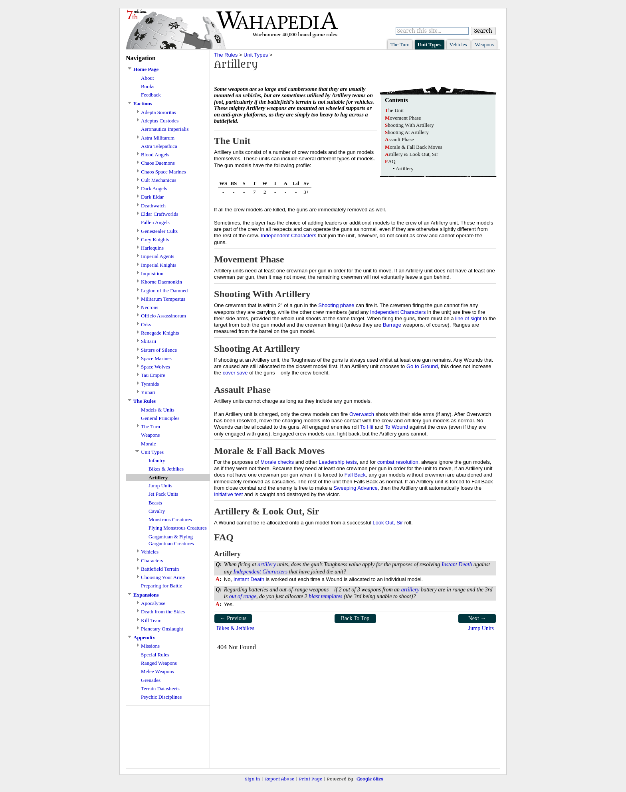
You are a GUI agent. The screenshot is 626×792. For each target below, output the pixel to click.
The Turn (400, 44)
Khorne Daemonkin (161, 282)
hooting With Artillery (409, 125)
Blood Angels (155, 155)
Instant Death (457, 564)
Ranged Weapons (159, 663)
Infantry (157, 460)
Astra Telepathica (159, 146)
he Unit (394, 110)
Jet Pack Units (163, 494)
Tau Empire (153, 375)
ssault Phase (399, 139)
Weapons (484, 44)
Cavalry (157, 511)
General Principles (160, 418)
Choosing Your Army (163, 577)
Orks (146, 324)
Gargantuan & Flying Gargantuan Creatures (171, 540)
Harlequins (152, 248)
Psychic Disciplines (161, 697)
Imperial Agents (157, 256)
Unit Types (430, 44)
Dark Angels (154, 188)
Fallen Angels (155, 222)
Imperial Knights (158, 265)
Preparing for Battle (161, 586)
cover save (235, 373)
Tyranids (150, 384)
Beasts (155, 503)
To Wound (396, 427)
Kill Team (151, 620)
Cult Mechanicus (158, 180)
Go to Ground (422, 366)
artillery (267, 564)
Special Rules (155, 655)
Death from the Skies (163, 612)
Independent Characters (288, 235)
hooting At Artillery (407, 132)
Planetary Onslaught (162, 629)
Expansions (146, 595)
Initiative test (228, 494)
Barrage (392, 325)
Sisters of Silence (159, 350)
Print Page (310, 779)
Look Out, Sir (387, 523)
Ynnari (148, 392)
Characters (152, 560)
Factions (142, 103)
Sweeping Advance (355, 488)
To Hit (366, 427)
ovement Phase (403, 118)
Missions (150, 646)
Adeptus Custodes (159, 121)
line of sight (468, 318)
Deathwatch (153, 206)
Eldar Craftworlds (159, 214)
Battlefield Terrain (160, 569)
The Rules (144, 401)
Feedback (151, 95)
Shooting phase (336, 305)
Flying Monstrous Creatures (178, 528)
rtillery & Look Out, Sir (411, 154)
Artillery (405, 168)
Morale (148, 444)
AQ (390, 161)
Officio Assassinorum (163, 316)
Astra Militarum (157, 138)
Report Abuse (279, 779)
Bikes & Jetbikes (166, 469)
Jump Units (160, 486)
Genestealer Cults (159, 231)
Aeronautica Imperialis (164, 129)
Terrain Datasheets (160, 689)
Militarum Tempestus (163, 299)
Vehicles (458, 44)
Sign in (252, 779)
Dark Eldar (152, 197)
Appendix (144, 637)
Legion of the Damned (164, 291)
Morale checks (277, 462)
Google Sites (370, 779)
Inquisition (152, 273)
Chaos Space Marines (163, 172)
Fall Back (355, 475)
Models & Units (157, 410)
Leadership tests (338, 462)
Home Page (145, 69)
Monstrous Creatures (170, 519)
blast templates (325, 596)
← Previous (233, 618)
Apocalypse (153, 603)
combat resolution (397, 462)
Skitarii (148, 341)
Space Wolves (155, 367)
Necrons (149, 307)
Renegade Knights (160, 333)
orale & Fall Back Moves (413, 147)
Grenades (150, 680)
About (147, 78)
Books (147, 86)
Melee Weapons (157, 671)
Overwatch (361, 414)
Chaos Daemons (158, 163)
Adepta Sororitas (158, 112)
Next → (477, 618)
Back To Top (355, 618)
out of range (242, 596)
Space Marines (156, 358)
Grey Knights (155, 239)
